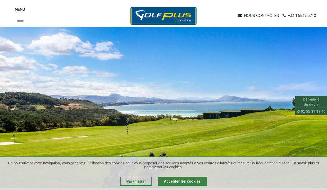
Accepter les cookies (182, 181)
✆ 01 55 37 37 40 (311, 111)
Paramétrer (136, 181)
